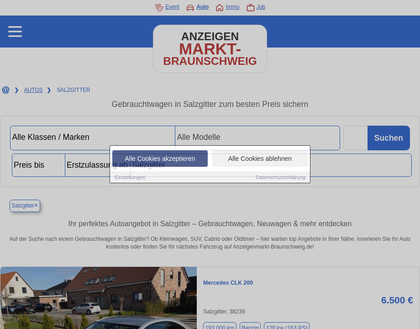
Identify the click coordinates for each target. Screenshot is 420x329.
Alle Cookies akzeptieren (160, 159)
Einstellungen (130, 177)
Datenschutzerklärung (280, 177)
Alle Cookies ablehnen (260, 159)
